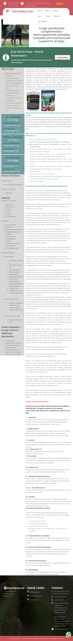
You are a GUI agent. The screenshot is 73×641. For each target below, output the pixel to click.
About (47, 11)
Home (40, 11)
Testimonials (33, 600)
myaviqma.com (22, 11)
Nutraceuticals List (35, 596)
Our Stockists (42, 21)
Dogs (47, 16)
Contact (55, 11)
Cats (39, 16)
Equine (56, 16)
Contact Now (62, 57)
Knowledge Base (34, 592)
